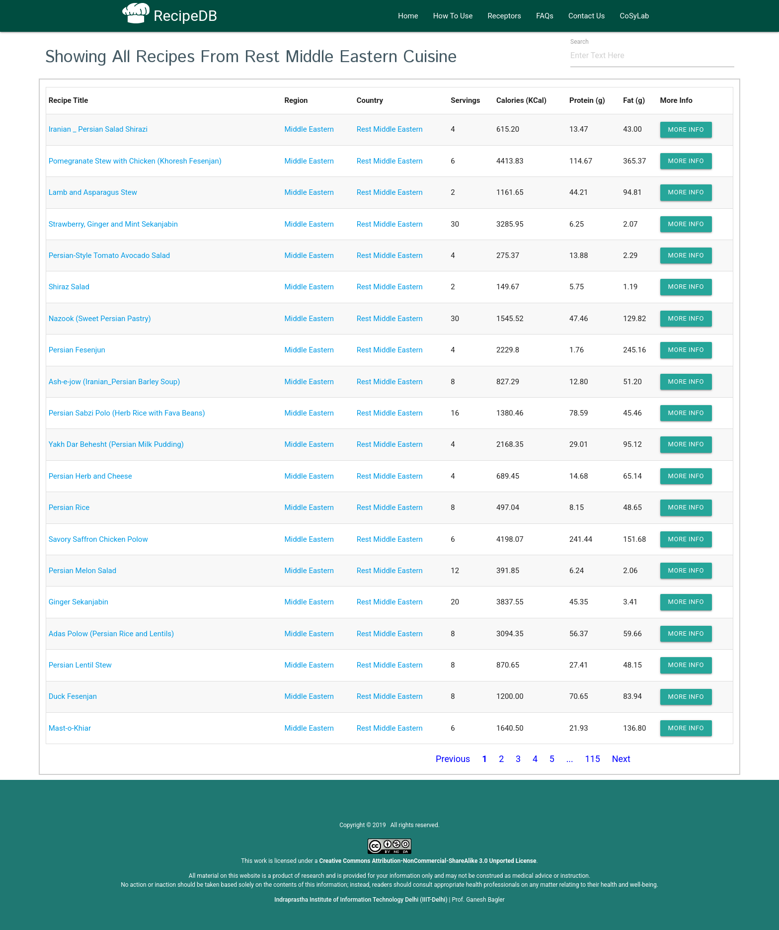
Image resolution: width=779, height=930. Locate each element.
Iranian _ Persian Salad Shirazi (98, 129)
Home (408, 15)
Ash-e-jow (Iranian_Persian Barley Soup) (114, 381)
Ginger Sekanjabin (78, 601)
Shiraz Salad (69, 286)
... (569, 759)
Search (579, 41)
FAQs (544, 15)
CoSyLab (634, 15)
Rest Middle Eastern (390, 129)
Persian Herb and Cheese (90, 476)
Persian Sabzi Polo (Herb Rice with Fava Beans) (127, 413)
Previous (453, 759)
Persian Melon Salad (83, 570)
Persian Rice (69, 507)
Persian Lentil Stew (80, 665)
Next (621, 759)
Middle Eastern (309, 129)
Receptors (505, 15)
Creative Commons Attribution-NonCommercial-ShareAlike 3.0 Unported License (428, 860)
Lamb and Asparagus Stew (93, 192)
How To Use (453, 15)
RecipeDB (169, 15)
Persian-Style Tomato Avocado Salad (109, 255)
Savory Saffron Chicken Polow (98, 539)
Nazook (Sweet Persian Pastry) (100, 318)
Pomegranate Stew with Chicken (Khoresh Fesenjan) (135, 161)
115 (592, 759)
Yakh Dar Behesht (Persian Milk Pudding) (116, 444)
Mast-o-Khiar (70, 728)
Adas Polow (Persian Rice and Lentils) (111, 633)
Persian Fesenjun (77, 349)
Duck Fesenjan (73, 696)
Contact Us (586, 15)
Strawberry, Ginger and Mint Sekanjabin (113, 224)
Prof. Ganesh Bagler (478, 899)
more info (686, 129)
